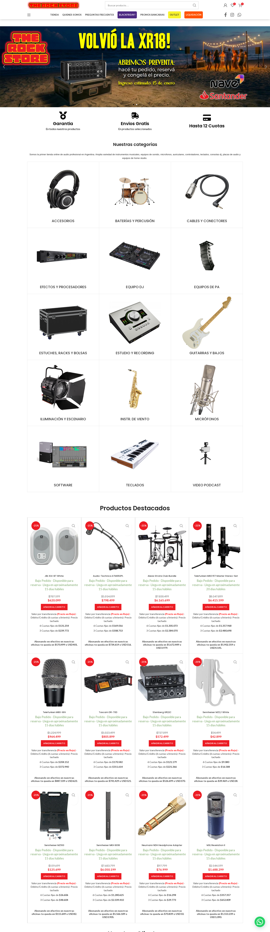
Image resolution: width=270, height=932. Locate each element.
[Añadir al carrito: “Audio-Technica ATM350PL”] (108, 612)
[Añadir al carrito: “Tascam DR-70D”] (108, 752)
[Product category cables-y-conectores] (207, 200)
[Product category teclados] (135, 464)
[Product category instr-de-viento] (135, 398)
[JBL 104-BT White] (54, 551)
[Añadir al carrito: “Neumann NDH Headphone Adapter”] (162, 885)
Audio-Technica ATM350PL (108, 581)
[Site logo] (53, 7)
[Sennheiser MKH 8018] (108, 824)
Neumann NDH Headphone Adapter (162, 854)
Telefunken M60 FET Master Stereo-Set (215, 582)
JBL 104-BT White (54, 581)
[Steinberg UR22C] (162, 691)
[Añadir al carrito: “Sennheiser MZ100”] (54, 885)
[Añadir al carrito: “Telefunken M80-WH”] (54, 752)
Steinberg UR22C (162, 720)
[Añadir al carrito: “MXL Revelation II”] (216, 885)
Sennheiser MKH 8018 (108, 854)
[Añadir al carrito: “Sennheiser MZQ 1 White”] (216, 752)
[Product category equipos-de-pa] (207, 266)
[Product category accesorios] (63, 200)
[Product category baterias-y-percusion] (135, 200)
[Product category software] (63, 464)
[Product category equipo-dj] (135, 266)
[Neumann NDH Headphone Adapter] (162, 824)
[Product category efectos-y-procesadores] (63, 266)
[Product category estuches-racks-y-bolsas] (63, 332)
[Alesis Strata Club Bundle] (162, 551)
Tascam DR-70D (108, 720)
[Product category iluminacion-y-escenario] (63, 398)
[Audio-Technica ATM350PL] (108, 551)
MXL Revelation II (215, 854)
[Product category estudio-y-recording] (135, 332)
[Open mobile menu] (28, 20)
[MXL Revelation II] (216, 824)
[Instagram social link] (232, 20)
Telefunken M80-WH (54, 720)
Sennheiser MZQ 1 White (216, 720)
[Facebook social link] (225, 20)
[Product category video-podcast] (207, 464)
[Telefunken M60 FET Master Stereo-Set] (216, 551)
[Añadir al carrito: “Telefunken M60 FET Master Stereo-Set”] (216, 616)
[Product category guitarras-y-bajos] (207, 332)
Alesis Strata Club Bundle (162, 581)
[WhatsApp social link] (239, 20)
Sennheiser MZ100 (54, 854)
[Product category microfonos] (207, 398)
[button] (4, 72)
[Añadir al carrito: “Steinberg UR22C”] (162, 752)
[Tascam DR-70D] (108, 691)
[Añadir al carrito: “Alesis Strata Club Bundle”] (162, 612)
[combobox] (152, 8)
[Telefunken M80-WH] (54, 691)
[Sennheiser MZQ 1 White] (216, 691)
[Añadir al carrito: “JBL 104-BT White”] (54, 612)
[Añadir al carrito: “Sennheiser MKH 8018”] (108, 885)
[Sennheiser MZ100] (54, 824)
